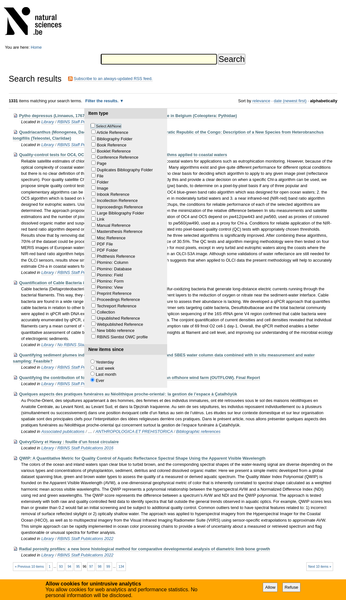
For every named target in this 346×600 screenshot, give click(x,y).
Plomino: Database (114, 268)
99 (108, 566)
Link (100, 219)
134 (121, 566)
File (100, 176)
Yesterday (105, 362)
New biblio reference (116, 330)
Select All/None (108, 126)
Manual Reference (114, 225)
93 (61, 566)
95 (78, 566)
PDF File (105, 244)
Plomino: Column (112, 262)
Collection (106, 312)
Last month (106, 374)
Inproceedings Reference (120, 207)
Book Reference (112, 145)
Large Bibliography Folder (120, 213)
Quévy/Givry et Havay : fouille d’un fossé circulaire (69, 441)
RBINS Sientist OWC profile (122, 337)
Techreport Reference (117, 306)
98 (99, 566)
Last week (105, 368)
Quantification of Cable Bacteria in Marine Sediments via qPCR (80, 282)
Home (36, 47)
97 (91, 566)
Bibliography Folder (114, 138)
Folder (102, 182)
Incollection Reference (117, 200)
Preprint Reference (114, 293)
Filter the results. (102, 100)
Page (102, 163)
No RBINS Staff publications (83, 344)
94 (69, 566)
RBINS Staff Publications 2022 (85, 538)
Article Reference (112, 132)
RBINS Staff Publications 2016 (85, 447)
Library (47, 121)
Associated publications (63, 431)
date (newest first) (290, 100)
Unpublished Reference (118, 318)
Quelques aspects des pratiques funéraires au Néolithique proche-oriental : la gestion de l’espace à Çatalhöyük (128, 394)
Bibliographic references (198, 431)
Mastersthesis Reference (120, 231)
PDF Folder (107, 250)
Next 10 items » (319, 566)
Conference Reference (117, 157)
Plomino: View (110, 287)
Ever (100, 380)
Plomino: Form (110, 281)
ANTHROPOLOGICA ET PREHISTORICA (134, 431)
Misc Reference (111, 237)
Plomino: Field (110, 275)
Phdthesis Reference (116, 256)
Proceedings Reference (118, 299)
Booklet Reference (114, 151)
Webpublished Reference (120, 324)
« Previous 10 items (29, 566)
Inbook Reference (113, 194)
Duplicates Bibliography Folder (125, 169)
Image (102, 188)
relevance (261, 100)
